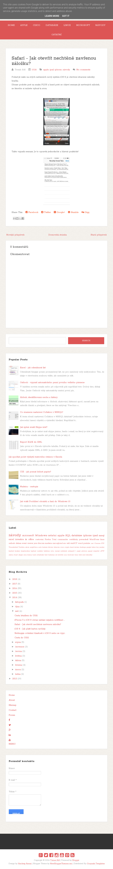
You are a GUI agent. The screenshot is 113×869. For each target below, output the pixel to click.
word (80, 543)
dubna (18, 660)
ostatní (52, 535)
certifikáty (73, 539)
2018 (14, 579)
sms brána (27, 555)
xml (83, 555)
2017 (14, 584)
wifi (68, 543)
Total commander (60, 539)
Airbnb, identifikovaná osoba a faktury (39, 397)
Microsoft (83, 25)
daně (72, 547)
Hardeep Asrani (24, 864)
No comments (83, 69)
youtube (86, 543)
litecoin (41, 543)
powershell (83, 539)
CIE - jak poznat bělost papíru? (35, 471)
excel (11, 539)
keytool (11, 551)
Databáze (52, 25)
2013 (14, 678)
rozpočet (96, 551)
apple (46, 69)
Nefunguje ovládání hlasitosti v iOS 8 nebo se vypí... (40, 633)
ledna (17, 674)
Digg (85, 212)
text (46, 555)
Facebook (32, 212)
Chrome (97, 543)
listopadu (19, 602)
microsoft (28, 535)
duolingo (83, 547)
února (18, 669)
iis (26, 539)
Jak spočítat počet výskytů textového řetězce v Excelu (35, 457)
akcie (27, 547)
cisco (62, 547)
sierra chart (13, 555)
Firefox (48, 539)
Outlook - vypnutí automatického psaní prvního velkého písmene (52, 382)
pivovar (84, 551)
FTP (102, 543)
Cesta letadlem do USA (26, 615)
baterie (45, 547)
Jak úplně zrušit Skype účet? (33, 427)
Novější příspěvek (15, 235)
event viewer (27, 543)
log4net (33, 551)
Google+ (59, 212)
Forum (12, 715)
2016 (14, 588)
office (31, 539)
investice (19, 539)
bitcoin (50, 547)
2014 (14, 597)
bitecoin (57, 547)
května (18, 656)
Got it (65, 16)
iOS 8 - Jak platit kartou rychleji (30, 629)
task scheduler (38, 555)
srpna (18, 642)
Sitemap (12, 705)
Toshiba (22, 547)
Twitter (46, 212)
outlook (12, 543)
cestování (39, 539)
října (17, 606)
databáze (77, 535)
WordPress (94, 539)
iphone (58, 69)
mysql (57, 551)
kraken (17, 551)
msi (54, 543)
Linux (67, 25)
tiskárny (51, 555)
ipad (52, 69)
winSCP (73, 543)
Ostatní (56, 34)
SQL (68, 535)
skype (20, 555)
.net (92, 543)
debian (18, 543)
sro (64, 543)
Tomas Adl (55, 860)
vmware (70, 555)
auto (40, 547)
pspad (90, 551)
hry (97, 547)
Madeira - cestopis (29, 486)
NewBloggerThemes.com (61, 864)
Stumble (73, 212)
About (12, 700)
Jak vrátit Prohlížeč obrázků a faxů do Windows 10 (45, 501)
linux (102, 539)
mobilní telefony (43, 551)
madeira (48, 543)
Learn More (52, 16)
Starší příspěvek (99, 235)
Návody (100, 25)
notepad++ (72, 551)
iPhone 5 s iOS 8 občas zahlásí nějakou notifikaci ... (40, 620)
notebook (63, 551)
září (17, 611)
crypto (67, 547)
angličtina (34, 547)
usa (65, 555)
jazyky (101, 547)
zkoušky (89, 555)
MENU (12, 744)
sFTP (102, 551)
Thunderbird (13, 547)
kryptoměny (25, 551)
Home (11, 25)
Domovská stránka (57, 235)
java (35, 543)
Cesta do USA (22, 637)
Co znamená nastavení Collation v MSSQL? (41, 412)
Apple (24, 25)
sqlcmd (59, 543)
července (19, 646)
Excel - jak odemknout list (33, 367)
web (80, 555)
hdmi (94, 547)
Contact (12, 710)
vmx (76, 555)
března (18, 665)
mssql (101, 535)
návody (66, 69)
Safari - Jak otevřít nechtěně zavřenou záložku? (54, 61)
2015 (14, 593)
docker (76, 547)
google (89, 547)
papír (79, 551)
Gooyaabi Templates (96, 864)
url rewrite (59, 555)
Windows (41, 535)
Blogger (75, 860)
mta (52, 551)
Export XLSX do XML (31, 442)
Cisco (36, 25)
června (18, 651)
